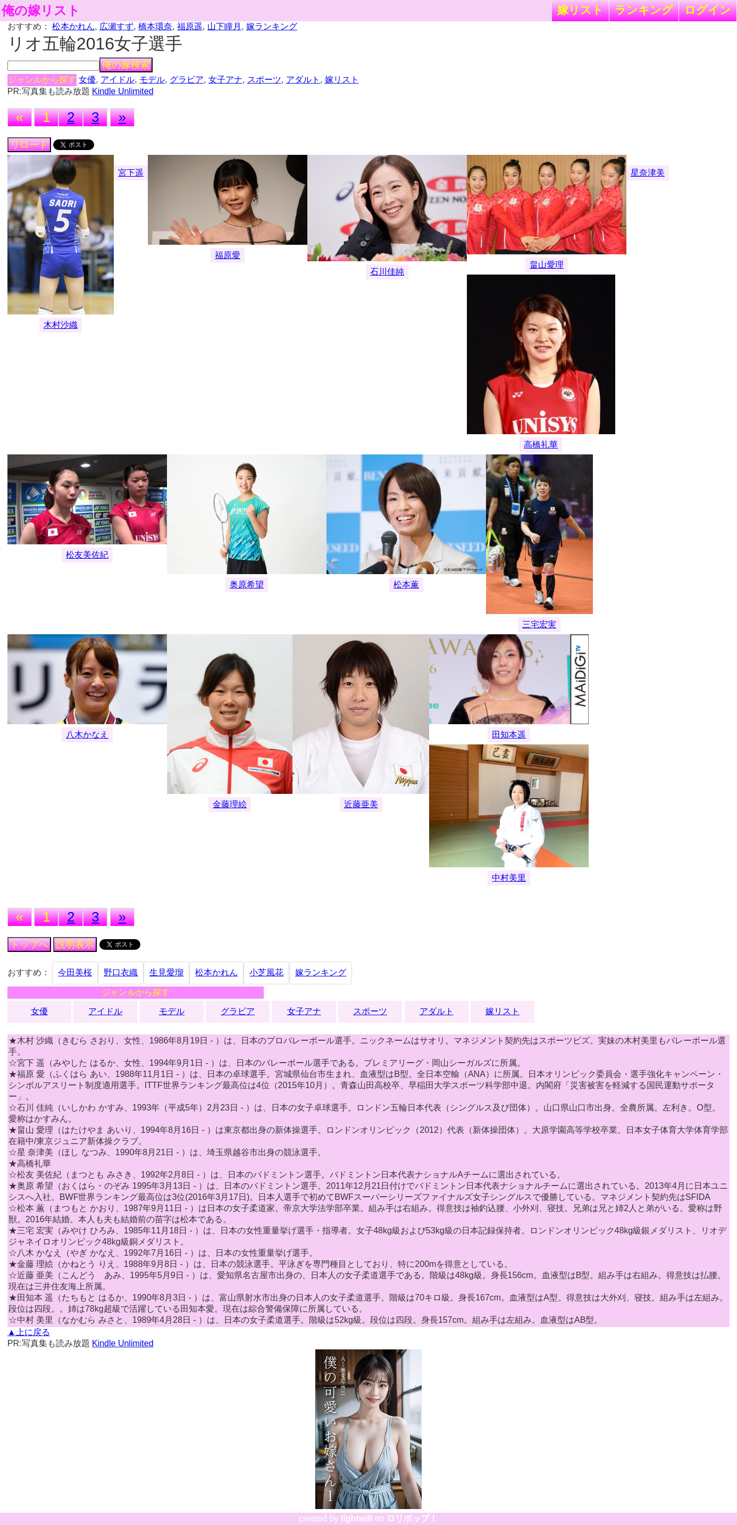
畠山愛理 (547, 264)
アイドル (117, 79)
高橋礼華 (541, 444)
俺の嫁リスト (41, 11)
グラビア (187, 79)
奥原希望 (247, 584)
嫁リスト (580, 10)
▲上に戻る (28, 1332)
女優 (87, 79)
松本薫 (406, 584)
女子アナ (225, 79)
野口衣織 (121, 972)
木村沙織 (61, 324)
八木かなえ (87, 734)
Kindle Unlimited (123, 91)
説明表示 (75, 944)
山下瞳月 (224, 26)
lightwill (357, 1518)
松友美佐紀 (87, 554)
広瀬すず (116, 26)
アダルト (303, 79)
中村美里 (509, 877)
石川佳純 (387, 271)
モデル (152, 79)
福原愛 (227, 255)
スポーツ (264, 79)
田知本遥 (509, 734)
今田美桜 (75, 972)
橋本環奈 (155, 26)
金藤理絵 (230, 804)
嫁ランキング (271, 26)
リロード (29, 144)
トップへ (29, 944)
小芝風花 (266, 972)
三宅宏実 (539, 624)
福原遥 (190, 26)
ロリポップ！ (412, 1518)
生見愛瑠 (166, 972)
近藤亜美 (361, 804)
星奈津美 (648, 172)
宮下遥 (131, 172)
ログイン (707, 10)
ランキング (644, 10)
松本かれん (73, 26)
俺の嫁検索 (126, 65)
